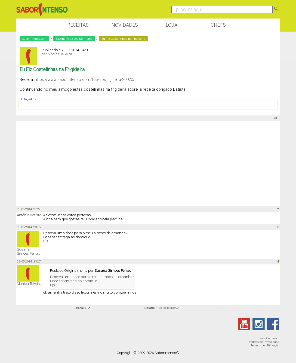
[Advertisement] (148, 163)
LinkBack (80, 308)
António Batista (29, 215)
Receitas (78, 25)
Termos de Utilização (265, 345)
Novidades (125, 25)
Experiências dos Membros (74, 39)
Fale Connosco (269, 338)
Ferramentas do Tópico (159, 308)
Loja (171, 25)
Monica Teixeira (60, 54)
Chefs (218, 25)
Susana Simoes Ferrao (28, 251)
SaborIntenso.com (34, 39)
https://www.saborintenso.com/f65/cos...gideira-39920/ (85, 79)
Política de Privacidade (264, 342)
